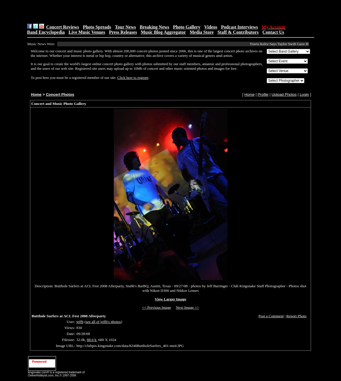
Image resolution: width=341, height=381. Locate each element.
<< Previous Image (156, 307)
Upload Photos (284, 94)
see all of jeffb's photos (103, 322)
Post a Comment (271, 316)
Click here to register (132, 77)
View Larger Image (170, 299)
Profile (263, 94)
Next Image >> (187, 307)
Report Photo (296, 316)
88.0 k (91, 340)
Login (304, 94)
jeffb (79, 322)
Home (36, 94)
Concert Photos (60, 94)
